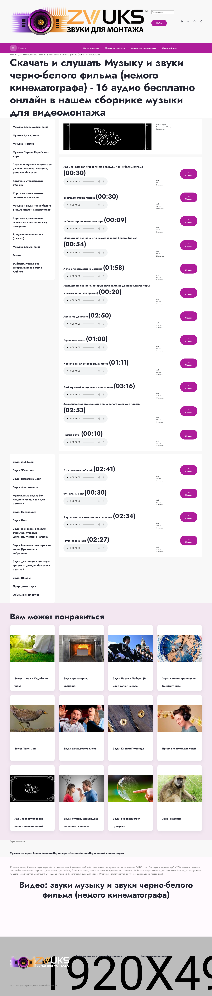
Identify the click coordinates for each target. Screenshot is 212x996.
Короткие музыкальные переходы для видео (28, 195)
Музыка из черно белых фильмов (31, 853)
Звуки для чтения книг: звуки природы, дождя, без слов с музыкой (31, 565)
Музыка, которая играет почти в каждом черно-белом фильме (103, 167)
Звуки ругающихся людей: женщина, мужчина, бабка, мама (81, 826)
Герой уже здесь (74, 340)
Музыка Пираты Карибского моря (31, 154)
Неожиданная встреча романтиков (86, 364)
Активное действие (75, 317)
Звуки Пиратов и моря (27, 479)
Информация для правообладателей (98, 956)
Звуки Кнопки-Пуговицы (128, 749)
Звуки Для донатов (25, 487)
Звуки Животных (24, 470)
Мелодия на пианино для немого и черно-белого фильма (100, 238)
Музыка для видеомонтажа (23, 54)
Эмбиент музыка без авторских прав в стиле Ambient (27, 268)
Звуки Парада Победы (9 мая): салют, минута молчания (129, 686)
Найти (159, 23)
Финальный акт (73, 494)
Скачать (188, 174)
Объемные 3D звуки (26, 595)
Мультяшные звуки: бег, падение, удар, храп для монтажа (29, 499)
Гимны (17, 255)
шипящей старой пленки (79, 198)
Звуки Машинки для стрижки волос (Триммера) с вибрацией (32, 549)
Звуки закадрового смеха (80, 749)
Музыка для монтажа (26, 247)
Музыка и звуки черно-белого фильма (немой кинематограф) (69, 54)
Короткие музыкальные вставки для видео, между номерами (30, 222)
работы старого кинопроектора (83, 221)
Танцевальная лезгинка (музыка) (28, 236)
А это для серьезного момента (83, 269)
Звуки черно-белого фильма (71, 853)
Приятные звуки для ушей (179, 749)
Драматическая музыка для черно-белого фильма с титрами (101, 404)
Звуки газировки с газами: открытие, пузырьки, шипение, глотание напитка (30, 533)
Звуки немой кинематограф (106, 853)
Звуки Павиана (171, 819)
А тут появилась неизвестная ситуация (88, 517)
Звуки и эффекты (23, 462)
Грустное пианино (75, 541)
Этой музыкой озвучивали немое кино (88, 387)
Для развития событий (78, 470)
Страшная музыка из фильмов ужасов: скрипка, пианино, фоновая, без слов (32, 168)
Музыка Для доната (26, 135)
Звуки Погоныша (25, 749)
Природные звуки (24, 586)
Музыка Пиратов (23, 144)
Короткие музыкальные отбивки (28, 183)
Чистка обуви (72, 435)
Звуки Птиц (20, 520)
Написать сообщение (153, 956)
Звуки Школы (22, 578)
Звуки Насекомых (24, 512)
